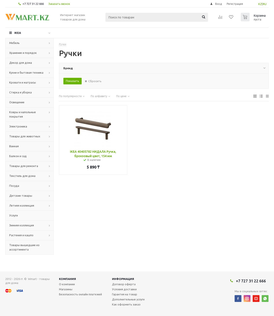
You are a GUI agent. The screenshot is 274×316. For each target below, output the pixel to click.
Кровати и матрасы (22, 82)
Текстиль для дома (22, 175)
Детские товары (20, 195)
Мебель (14, 42)
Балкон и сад (18, 156)
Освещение (16, 102)
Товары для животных (24, 136)
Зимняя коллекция (21, 225)
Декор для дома (20, 62)
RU (265, 3)
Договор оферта (124, 284)
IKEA (17, 32)
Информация (123, 278)
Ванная (14, 146)
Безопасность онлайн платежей (80, 294)
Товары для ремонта (23, 165)
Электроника (18, 126)
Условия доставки (124, 289)
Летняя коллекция (21, 205)
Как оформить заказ (126, 304)
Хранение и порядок (23, 52)
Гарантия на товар (124, 294)
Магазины (65, 289)
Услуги (13, 215)
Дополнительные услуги (128, 299)
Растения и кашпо (21, 235)
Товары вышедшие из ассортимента (24, 247)
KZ (260, 3)
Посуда (14, 185)
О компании (67, 284)
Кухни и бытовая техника (26, 72)
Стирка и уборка (20, 92)
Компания (67, 278)
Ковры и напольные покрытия (22, 114)
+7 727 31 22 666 (33, 3)
